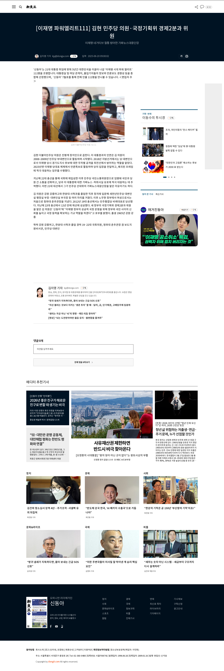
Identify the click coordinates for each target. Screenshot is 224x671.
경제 (128, 599)
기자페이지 (155, 613)
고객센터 (79, 650)
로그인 (209, 7)
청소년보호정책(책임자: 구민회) (125, 650)
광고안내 (178, 608)
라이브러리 (155, 608)
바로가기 (185, 210)
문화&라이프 (108, 608)
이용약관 (88, 650)
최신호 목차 (155, 604)
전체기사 (130, 618)
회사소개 (40, 650)
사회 (104, 604)
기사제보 (178, 599)
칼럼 (104, 618)
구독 (74, 56)
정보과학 (130, 608)
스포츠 (105, 613)
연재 (152, 599)
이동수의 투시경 (153, 118)
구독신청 (178, 604)
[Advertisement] (76, 252)
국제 (128, 604)
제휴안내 (69, 650)
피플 (128, 613)
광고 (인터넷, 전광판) (54, 650)
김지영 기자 (55, 288)
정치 (104, 599)
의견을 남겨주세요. (45, 349)
